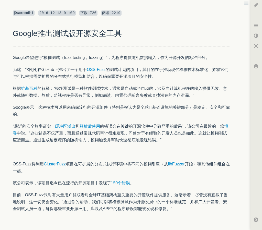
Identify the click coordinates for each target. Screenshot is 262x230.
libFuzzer (176, 164)
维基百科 (29, 88)
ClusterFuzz (55, 164)
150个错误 (120, 183)
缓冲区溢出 (65, 126)
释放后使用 (90, 126)
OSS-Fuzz (96, 69)
